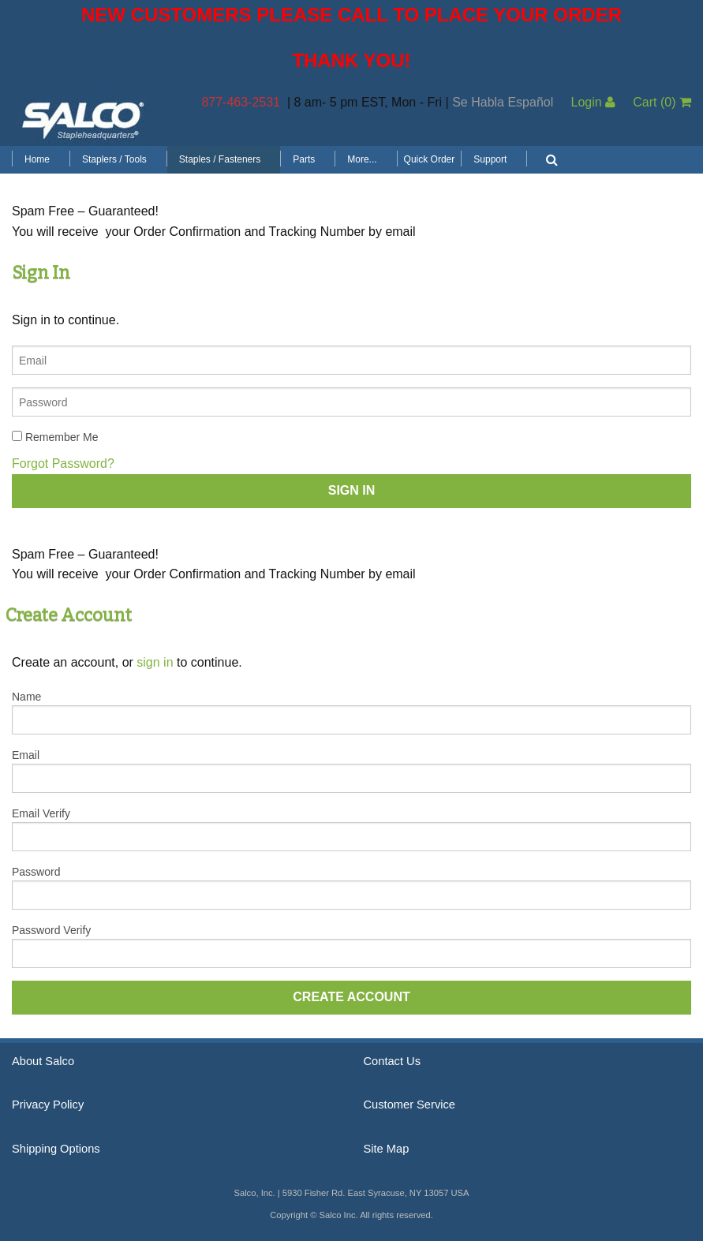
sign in (154, 662)
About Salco (43, 1061)
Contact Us (392, 1061)
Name (26, 696)
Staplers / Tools (114, 159)
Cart (662, 102)
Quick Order (429, 159)
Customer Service (409, 1104)
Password (36, 871)
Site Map (386, 1148)
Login (592, 102)
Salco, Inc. (83, 119)
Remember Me (55, 437)
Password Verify (51, 930)
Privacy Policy (48, 1104)
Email (25, 755)
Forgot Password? (63, 463)
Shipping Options (56, 1148)
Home (37, 159)
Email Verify (41, 813)
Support (490, 159)
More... (361, 159)
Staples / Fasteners (219, 159)
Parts (304, 159)
